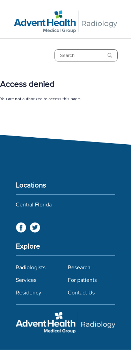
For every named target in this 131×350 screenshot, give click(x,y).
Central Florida (34, 204)
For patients (82, 280)
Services (26, 280)
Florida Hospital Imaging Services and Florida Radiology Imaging (65, 323)
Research (79, 267)
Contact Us (81, 293)
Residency (28, 293)
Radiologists (30, 267)
